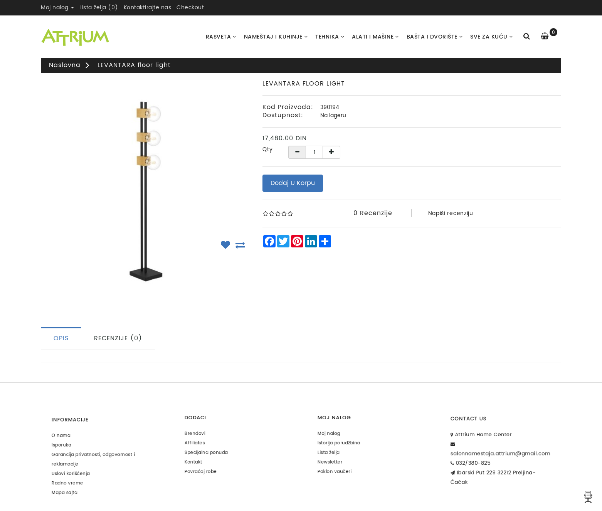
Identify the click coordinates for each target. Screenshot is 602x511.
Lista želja (336, 450)
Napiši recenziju (450, 213)
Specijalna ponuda (212, 450)
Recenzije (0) (118, 338)
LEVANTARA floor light (134, 65)
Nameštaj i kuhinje (276, 36)
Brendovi (203, 435)
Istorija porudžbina (345, 442)
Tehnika (329, 36)
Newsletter (337, 458)
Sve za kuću (491, 36)
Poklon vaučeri (341, 465)
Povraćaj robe (207, 465)
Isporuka (69, 446)
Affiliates (203, 442)
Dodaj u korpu (293, 183)
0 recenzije (372, 213)
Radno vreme (74, 477)
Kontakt (202, 458)
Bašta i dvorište (435, 36)
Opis (61, 338)
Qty (267, 149)
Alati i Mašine (375, 36)
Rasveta (221, 36)
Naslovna (65, 65)
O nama (69, 439)
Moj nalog (337, 435)
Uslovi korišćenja (77, 469)
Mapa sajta (72, 484)
